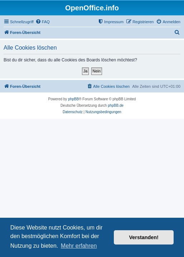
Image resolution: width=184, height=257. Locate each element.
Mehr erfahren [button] (79, 246)
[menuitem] (42, 21)
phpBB (73, 99)
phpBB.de (116, 105)
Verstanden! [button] (144, 237)
